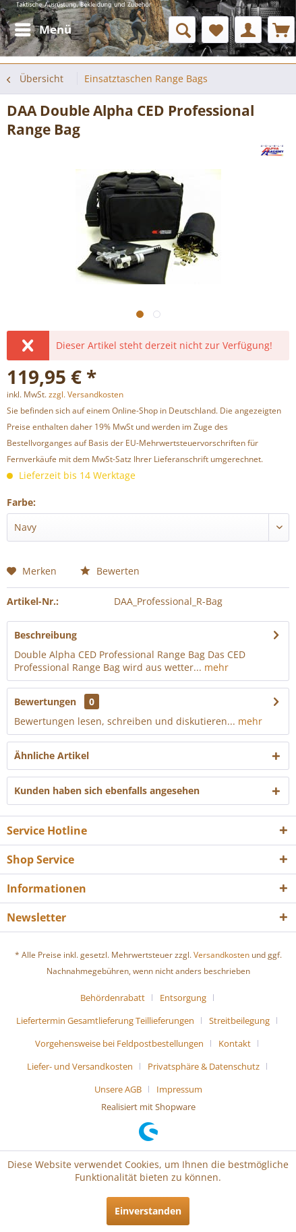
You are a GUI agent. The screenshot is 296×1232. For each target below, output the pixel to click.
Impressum (179, 1089)
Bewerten (110, 570)
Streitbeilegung (239, 1020)
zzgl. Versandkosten (86, 394)
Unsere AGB (118, 1089)
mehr (215, 667)
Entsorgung (183, 998)
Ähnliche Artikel (51, 755)
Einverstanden (148, 1210)
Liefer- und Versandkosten (80, 1066)
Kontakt (234, 1043)
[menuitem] (42, 29)
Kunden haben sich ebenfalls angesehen (107, 790)
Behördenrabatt (112, 998)
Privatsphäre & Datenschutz (204, 1066)
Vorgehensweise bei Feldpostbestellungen (119, 1043)
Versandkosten (221, 955)
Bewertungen (45, 701)
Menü (43, 28)
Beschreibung (45, 634)
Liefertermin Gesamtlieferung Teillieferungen (105, 1020)
